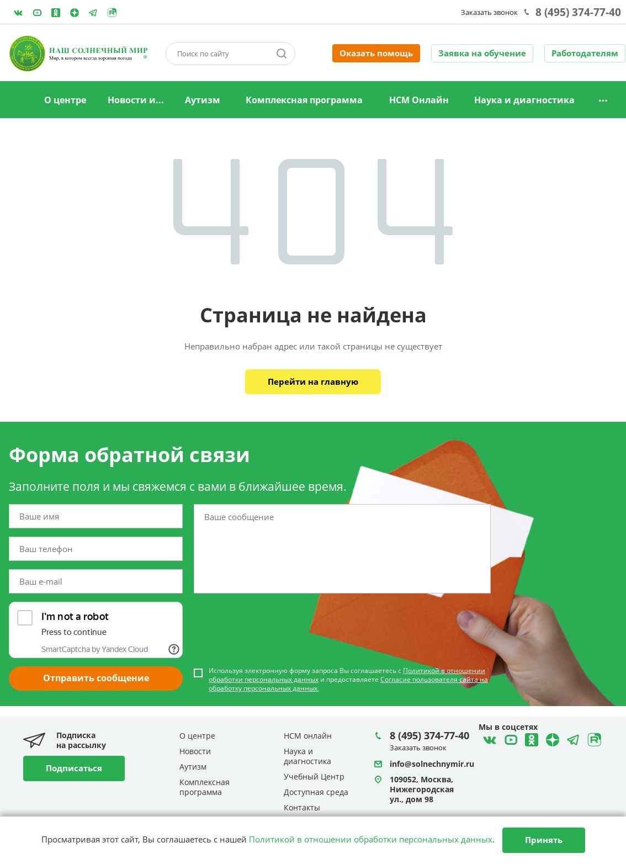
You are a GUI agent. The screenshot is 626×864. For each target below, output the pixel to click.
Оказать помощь (376, 53)
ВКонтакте (18, 12)
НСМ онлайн (308, 735)
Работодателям (584, 53)
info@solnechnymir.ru (432, 764)
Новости (195, 751)
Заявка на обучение (482, 53)
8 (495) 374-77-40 (578, 12)
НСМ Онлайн (419, 100)
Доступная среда (316, 792)
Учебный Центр (314, 776)
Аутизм (202, 100)
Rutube (112, 12)
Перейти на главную (313, 381)
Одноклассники (55, 12)
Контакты (302, 807)
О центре (65, 100)
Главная (18, 100)
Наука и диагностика (524, 100)
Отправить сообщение (96, 678)
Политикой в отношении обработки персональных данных (370, 839)
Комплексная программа (304, 100)
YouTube (37, 12)
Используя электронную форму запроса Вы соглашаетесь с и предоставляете (348, 679)
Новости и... (136, 100)
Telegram (74, 12)
